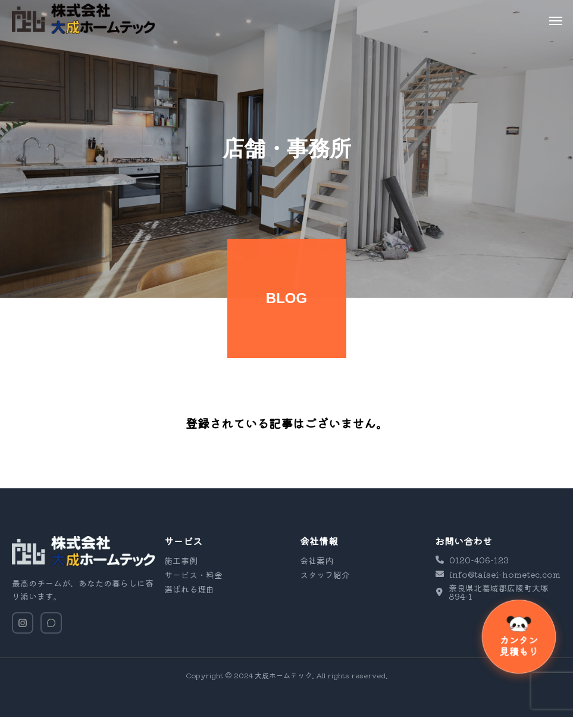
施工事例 (181, 560)
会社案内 (316, 560)
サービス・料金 (193, 575)
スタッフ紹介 (325, 575)
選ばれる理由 (189, 589)
